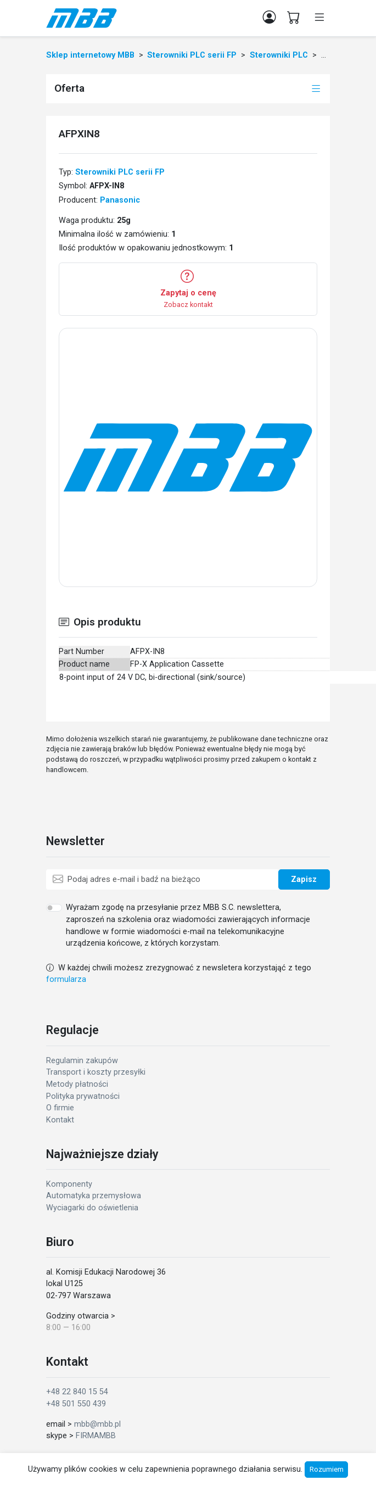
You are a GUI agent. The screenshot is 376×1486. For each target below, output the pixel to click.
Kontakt (60, 1120)
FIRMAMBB (96, 1435)
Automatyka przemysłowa (93, 1195)
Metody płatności (77, 1084)
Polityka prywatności (83, 1096)
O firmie (60, 1108)
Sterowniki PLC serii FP (120, 172)
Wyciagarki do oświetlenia (92, 1208)
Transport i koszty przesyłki (95, 1072)
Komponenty (69, 1184)
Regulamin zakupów (82, 1060)
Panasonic (120, 200)
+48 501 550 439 (76, 1404)
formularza (66, 979)
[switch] (54, 908)
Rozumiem (327, 1469)
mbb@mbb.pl (97, 1424)
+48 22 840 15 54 (77, 1391)
